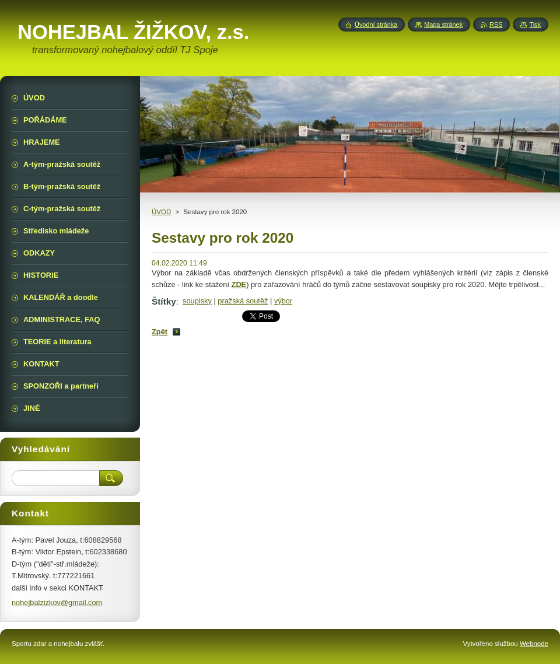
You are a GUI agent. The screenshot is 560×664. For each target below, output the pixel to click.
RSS (495, 24)
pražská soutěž (243, 300)
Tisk (535, 24)
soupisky (197, 300)
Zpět (159, 331)
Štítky (164, 301)
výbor (283, 300)
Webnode (534, 643)
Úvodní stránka (376, 24)
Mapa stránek (443, 24)
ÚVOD (161, 211)
